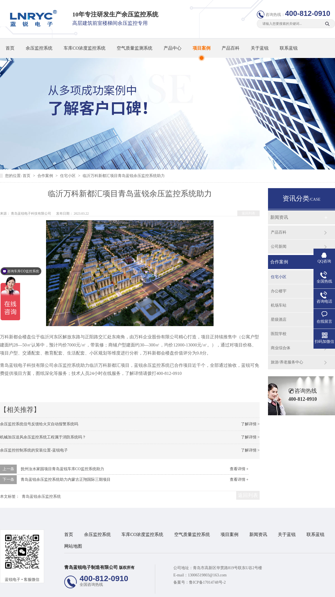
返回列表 (248, 213)
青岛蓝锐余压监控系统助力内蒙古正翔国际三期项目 (66, 479)
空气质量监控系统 (192, 534)
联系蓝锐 (289, 48)
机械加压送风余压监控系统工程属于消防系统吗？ (43, 437)
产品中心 (172, 48)
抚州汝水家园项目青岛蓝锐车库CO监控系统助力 (62, 469)
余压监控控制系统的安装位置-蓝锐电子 (34, 450)
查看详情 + (239, 469)
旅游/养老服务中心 (287, 362)
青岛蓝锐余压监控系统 (41, 496)
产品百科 (231, 48)
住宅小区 (68, 176)
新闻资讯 (279, 217)
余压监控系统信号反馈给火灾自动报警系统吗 (39, 424)
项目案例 (201, 48)
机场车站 (278, 305)
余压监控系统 (39, 48)
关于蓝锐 (260, 48)
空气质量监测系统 (134, 48)
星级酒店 (278, 319)
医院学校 (278, 334)
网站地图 (73, 546)
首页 (10, 48)
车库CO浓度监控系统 (85, 48)
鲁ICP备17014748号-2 (207, 582)
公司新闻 (278, 246)
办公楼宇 (278, 291)
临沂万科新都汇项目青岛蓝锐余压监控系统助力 (124, 176)
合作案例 (45, 176)
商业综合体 (280, 348)
